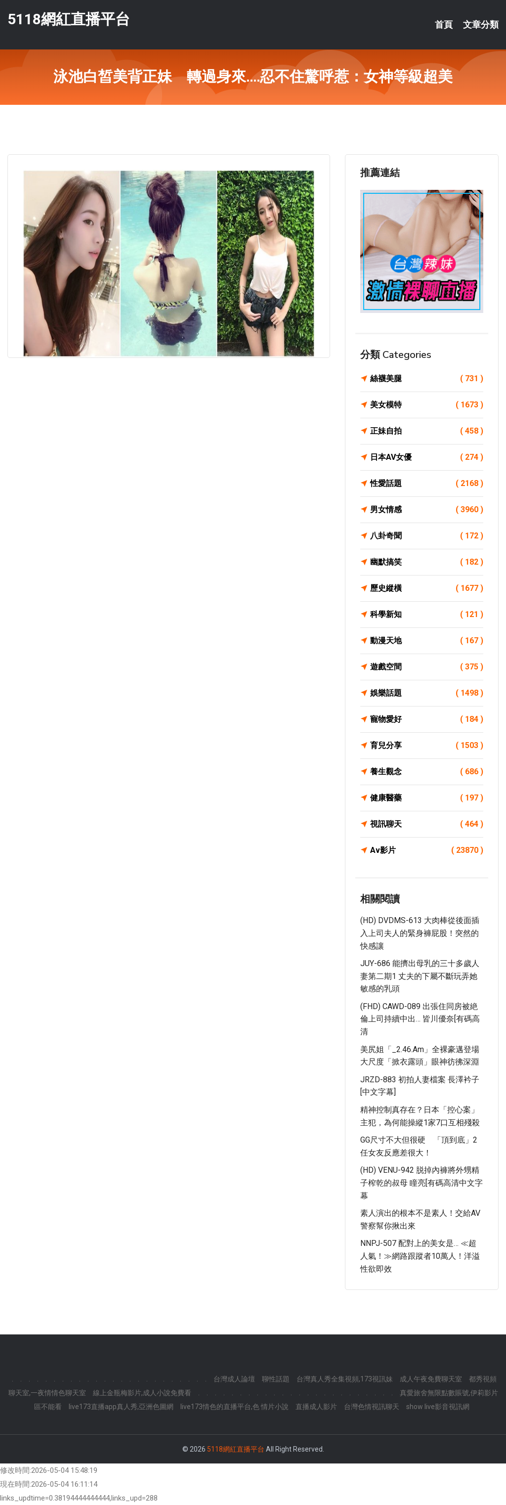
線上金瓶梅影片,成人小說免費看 (142, 1393)
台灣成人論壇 (234, 1379)
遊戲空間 (426, 667)
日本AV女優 (426, 457)
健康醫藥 (426, 798)
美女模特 (426, 405)
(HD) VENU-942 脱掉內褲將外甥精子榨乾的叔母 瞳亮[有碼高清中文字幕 (421, 1182)
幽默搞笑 (426, 562)
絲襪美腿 (426, 379)
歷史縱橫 (426, 588)
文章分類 (481, 25)
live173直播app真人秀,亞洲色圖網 (121, 1407)
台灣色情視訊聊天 (371, 1407)
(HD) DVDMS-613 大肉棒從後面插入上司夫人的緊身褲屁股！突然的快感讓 (419, 933)
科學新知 (426, 614)
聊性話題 (276, 1379)
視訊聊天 (426, 824)
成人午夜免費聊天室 (431, 1379)
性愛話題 (426, 483)
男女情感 (426, 510)
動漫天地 (426, 641)
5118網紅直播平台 (68, 19)
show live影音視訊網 (437, 1407)
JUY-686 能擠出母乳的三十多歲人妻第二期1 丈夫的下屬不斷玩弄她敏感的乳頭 (419, 976)
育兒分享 (426, 745)
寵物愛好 (426, 719)
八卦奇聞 (426, 536)
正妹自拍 (426, 431)
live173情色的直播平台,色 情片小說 (234, 1407)
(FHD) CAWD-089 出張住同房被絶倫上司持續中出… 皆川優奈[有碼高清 (420, 1019)
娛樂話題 (426, 693)
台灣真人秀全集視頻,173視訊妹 (344, 1379)
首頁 (444, 25)
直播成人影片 (316, 1407)
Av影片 (426, 850)
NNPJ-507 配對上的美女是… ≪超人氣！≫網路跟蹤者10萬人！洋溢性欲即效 (420, 1256)
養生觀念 (426, 772)
